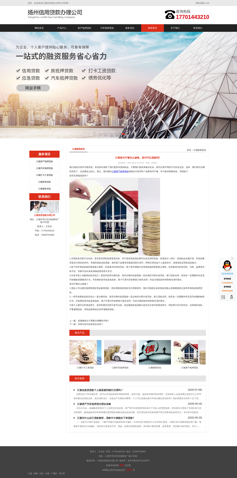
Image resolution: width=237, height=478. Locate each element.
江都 (30, 473)
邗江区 (62, 473)
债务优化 (129, 28)
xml (207, 3)
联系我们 (197, 28)
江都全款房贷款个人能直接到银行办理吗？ (100, 390)
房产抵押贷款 (84, 28)
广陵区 (54, 473)
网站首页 (39, 28)
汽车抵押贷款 (107, 28)
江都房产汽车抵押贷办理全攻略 (94, 404)
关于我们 (175, 28)
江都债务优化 (44, 188)
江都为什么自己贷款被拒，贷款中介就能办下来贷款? (105, 418)
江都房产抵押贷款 (44, 161)
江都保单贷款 (44, 182)
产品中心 (61, 28)
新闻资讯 (152, 28)
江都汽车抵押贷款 (44, 168)
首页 (189, 150)
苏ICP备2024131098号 (138, 460)
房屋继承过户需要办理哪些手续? (93, 320)
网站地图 (200, 3)
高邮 (36, 473)
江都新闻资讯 (199, 150)
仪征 (41, 473)
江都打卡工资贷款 (44, 175)
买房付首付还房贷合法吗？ (90, 324)
